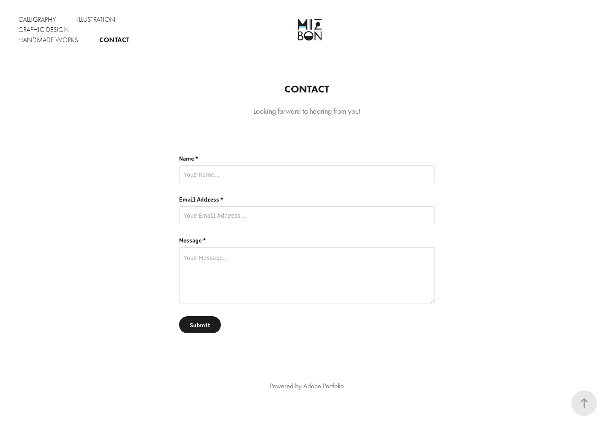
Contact (114, 40)
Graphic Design (43, 30)
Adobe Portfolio (323, 386)
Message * (192, 240)
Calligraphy (37, 19)
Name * (188, 158)
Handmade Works (48, 40)
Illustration (96, 19)
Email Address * (201, 199)
